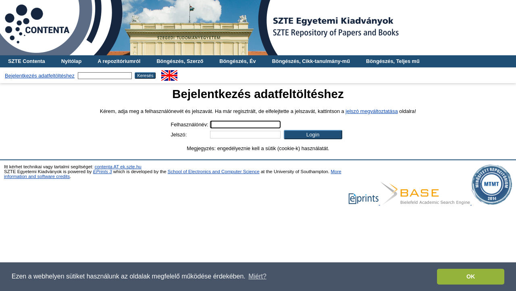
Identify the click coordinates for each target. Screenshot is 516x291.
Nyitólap (71, 61)
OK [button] (470, 276)
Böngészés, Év (237, 61)
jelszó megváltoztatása (371, 111)
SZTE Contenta (26, 61)
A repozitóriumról (119, 61)
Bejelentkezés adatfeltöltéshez (40, 76)
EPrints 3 (102, 171)
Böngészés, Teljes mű (393, 61)
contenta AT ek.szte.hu (118, 166)
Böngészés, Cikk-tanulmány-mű (311, 61)
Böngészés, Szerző (179, 61)
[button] (313, 134)
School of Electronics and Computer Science (214, 171)
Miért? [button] (257, 276)
